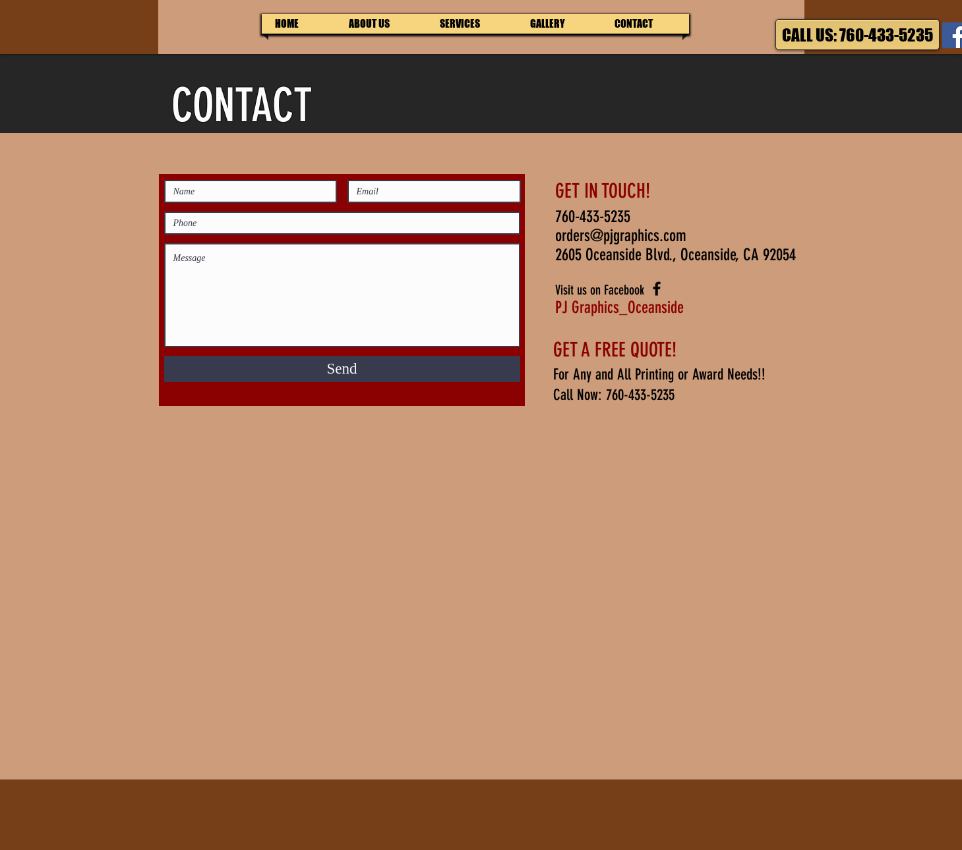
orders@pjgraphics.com (620, 235)
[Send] (342, 369)
